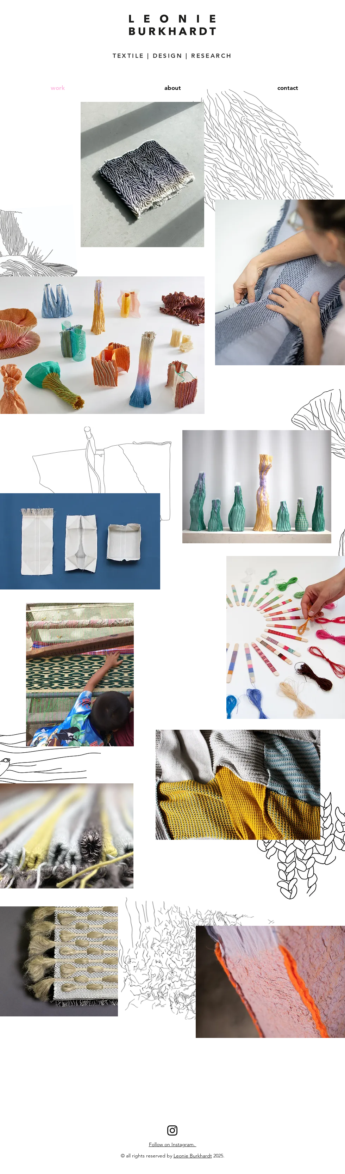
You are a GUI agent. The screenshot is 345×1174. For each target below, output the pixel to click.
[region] (238, 785)
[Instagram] (172, 1130)
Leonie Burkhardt (193, 1155)
